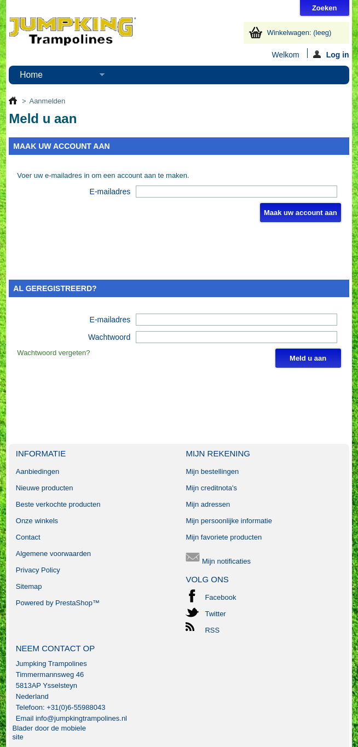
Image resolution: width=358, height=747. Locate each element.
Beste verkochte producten (58, 504)
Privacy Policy (38, 570)
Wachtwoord (109, 337)
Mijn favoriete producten (224, 537)
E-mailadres (110, 191)
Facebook (220, 597)
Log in (331, 54)
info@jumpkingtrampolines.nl (81, 718)
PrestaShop (74, 603)
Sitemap (29, 586)
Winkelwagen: (299, 32)
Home (56, 77)
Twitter (215, 614)
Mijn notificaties (218, 561)
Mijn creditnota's (211, 488)
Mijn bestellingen (212, 471)
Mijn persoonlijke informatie (229, 521)
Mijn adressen (208, 504)
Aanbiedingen (38, 471)
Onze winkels (37, 521)
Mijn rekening (218, 453)
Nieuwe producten (44, 488)
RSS (212, 630)
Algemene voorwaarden (53, 553)
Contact (28, 537)
